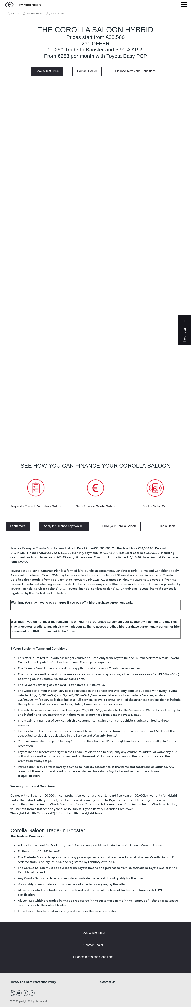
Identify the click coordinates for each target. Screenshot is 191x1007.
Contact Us (107, 982)
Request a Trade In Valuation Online (35, 506)
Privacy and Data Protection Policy (33, 982)
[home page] (9, 3)
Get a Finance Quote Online (95, 506)
